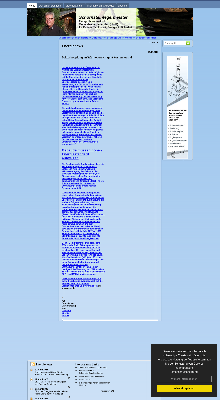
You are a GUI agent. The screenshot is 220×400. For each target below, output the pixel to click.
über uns (122, 5)
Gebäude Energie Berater (66, 313)
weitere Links (107, 391)
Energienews (44, 364)
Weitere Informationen (184, 378)
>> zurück (153, 42)
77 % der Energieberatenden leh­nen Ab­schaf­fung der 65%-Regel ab (51, 392)
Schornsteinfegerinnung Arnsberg (93, 367)
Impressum (186, 367)
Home (32, 5)
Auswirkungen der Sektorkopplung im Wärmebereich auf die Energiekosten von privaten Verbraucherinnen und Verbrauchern (82, 282)
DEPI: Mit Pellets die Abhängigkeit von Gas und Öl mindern (50, 383)
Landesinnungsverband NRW (91, 376)
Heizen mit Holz (85, 380)
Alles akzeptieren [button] (184, 388)
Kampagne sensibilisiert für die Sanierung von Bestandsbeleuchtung (51, 373)
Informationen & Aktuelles (100, 5)
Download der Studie (72, 278)
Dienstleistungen (74, 5)
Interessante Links (87, 364)
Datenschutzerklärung (184, 371)
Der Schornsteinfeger (50, 5)
